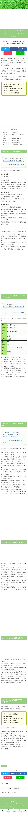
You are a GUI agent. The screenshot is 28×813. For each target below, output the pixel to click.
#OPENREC (6, 434)
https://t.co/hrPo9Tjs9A (9, 161)
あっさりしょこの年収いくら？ (11, 140)
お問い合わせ (7, 806)
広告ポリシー (14, 808)
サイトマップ (20, 806)
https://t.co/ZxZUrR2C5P (9, 436)
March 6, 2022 (20, 313)
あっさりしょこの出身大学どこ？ (12, 142)
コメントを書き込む (14, 788)
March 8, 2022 (20, 164)
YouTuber (4, 766)
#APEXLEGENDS (15, 434)
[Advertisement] (14, 19)
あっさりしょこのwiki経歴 (10, 132)
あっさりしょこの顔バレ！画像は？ (12, 138)
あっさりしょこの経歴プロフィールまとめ (14, 144)
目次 (12, 129)
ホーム (7, 803)
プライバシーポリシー (20, 803)
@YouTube (19, 161)
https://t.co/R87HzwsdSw (10, 307)
